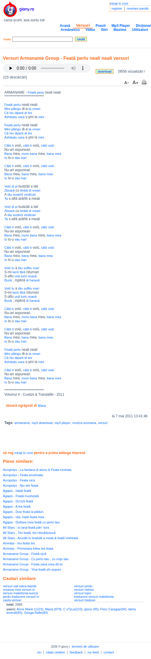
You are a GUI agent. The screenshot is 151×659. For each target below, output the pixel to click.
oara (21, 117)
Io (5, 158)
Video (90, 30)
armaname (22, 423)
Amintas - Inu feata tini (19, 543)
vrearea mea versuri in (19, 589)
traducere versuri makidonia (94, 596)
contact (108, 652)
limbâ (24, 190)
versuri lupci (82, 593)
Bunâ (8, 280)
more (25, 153)
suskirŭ (18, 194)
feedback (76, 652)
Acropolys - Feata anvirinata (23, 475)
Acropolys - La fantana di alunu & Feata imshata (37, 470)
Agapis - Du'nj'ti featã (18, 501)
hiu (11, 113)
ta (30, 109)
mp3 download (42, 423)
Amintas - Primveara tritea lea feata (28, 548)
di (25, 113)
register (117, 8)
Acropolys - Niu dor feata (20, 485)
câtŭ (26, 145)
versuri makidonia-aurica (20, 593)
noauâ (32, 276)
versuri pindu (83, 586)
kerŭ (16, 272)
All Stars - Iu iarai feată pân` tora (26, 527)
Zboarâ (9, 190)
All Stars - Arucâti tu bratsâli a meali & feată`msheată (40, 538)
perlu (40, 92)
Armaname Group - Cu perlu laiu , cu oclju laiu (36, 559)
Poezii (101, 26)
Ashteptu (10, 117)
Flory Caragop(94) (113, 609)
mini (41, 117)
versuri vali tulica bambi (19, 586)
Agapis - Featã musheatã (21, 496)
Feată (32, 92)
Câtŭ (7, 145)
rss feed (93, 652)
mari (36, 268)
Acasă (65, 26)
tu (13, 268)
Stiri (104, 30)
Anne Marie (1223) (30, 609)
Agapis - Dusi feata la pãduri (23, 511)
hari (24, 158)
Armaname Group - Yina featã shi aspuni (32, 569)
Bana (8, 153)
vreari (36, 109)
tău (10, 194)
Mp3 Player (121, 26)
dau (17, 158)
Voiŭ (7, 186)
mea (58, 153)
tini (30, 113)
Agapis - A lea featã (17, 506)
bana (33, 153)
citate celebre (55, 652)
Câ (6, 113)
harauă (34, 280)
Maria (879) (53, 609)
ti (13, 145)
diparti (19, 113)
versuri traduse (84, 600)
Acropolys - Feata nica (19, 480)
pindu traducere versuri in (21, 596)
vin (39, 652)
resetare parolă (137, 8)
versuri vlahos (84, 589)
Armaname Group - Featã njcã (24, 553)
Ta (6, 198)
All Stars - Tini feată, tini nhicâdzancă (29, 532)
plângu (16, 109)
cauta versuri (12, 600)
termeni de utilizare (85, 646)
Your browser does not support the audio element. (46, 68)
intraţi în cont (119, 3)
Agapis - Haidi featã (17, 491)
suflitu (28, 268)
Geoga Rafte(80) (36, 612)
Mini (7, 109)
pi (16, 186)
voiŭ (51, 145)
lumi (24, 276)
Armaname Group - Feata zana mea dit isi (33, 564)
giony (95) (91, 609)
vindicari (30, 194)
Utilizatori (140, 30)
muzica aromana (84, 423)
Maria (42, 405)
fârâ (22, 272)
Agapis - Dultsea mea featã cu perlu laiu (31, 522)
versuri (103, 423)
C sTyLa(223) (72, 609)
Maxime (119, 30)
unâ (17, 276)
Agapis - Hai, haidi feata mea (23, 517)
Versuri (82, 25)
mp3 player (62, 423)
